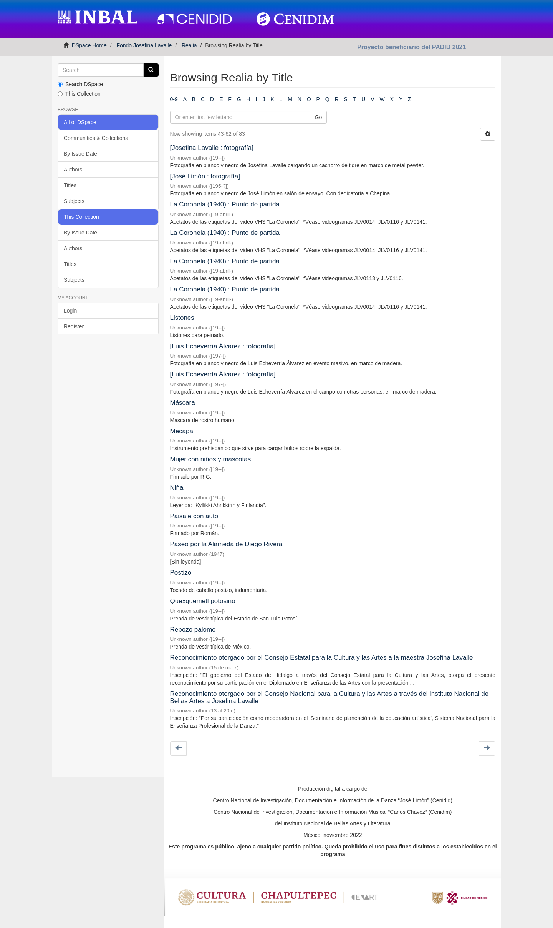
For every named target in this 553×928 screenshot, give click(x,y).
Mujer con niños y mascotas (210, 459)
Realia (189, 45)
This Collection (79, 94)
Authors (73, 169)
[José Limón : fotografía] (205, 176)
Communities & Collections (96, 138)
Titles (70, 185)
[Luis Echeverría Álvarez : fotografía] (223, 346)
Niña (177, 487)
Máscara (182, 402)
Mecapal (182, 431)
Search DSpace (80, 84)
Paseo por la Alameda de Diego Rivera (226, 544)
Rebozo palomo (193, 629)
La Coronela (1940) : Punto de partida (225, 204)
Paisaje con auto (194, 516)
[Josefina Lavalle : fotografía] (211, 147)
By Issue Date (80, 154)
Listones (182, 317)
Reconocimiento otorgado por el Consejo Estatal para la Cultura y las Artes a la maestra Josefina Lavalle (321, 657)
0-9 (174, 99)
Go (318, 117)
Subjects (74, 201)
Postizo (181, 572)
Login (70, 311)
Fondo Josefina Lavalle (144, 45)
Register (74, 326)
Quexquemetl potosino (202, 601)
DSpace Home (89, 45)
